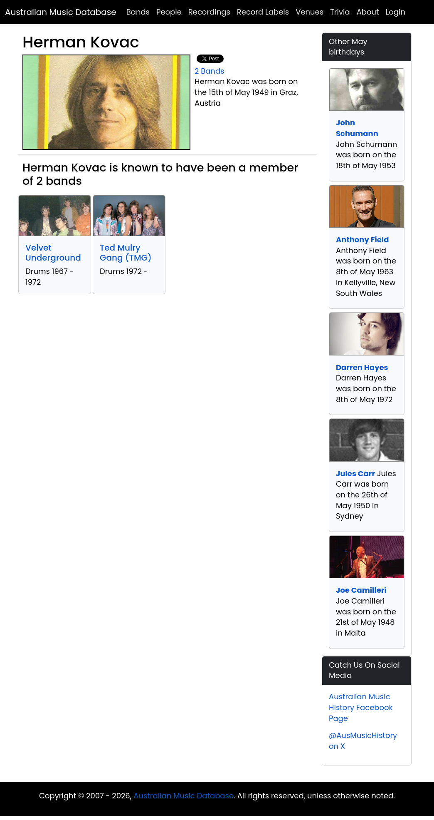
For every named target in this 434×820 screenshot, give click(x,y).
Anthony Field (362, 239)
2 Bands (209, 71)
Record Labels (263, 12)
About (368, 12)
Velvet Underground (53, 252)
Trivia (340, 12)
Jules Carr (355, 473)
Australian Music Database (60, 12)
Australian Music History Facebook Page (361, 707)
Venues (309, 12)
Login (395, 12)
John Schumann (357, 128)
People (169, 12)
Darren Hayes (362, 367)
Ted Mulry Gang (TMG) (126, 252)
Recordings (209, 12)
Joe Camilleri (361, 590)
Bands (138, 12)
